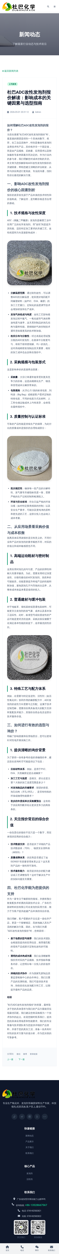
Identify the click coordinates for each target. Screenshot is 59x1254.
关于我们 (29, 1147)
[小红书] (29, 1117)
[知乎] (45, 1117)
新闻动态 (29, 1136)
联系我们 (29, 1153)
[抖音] (14, 1117)
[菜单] (55, 7)
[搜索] (48, 6)
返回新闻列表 (10, 71)
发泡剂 (30, 1173)
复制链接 (33, 1054)
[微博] (22, 1117)
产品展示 (29, 1141)
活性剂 (30, 1179)
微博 (25, 1054)
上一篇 (10, 1059)
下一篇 (22, 1059)
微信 (18, 1054)
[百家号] (37, 1117)
